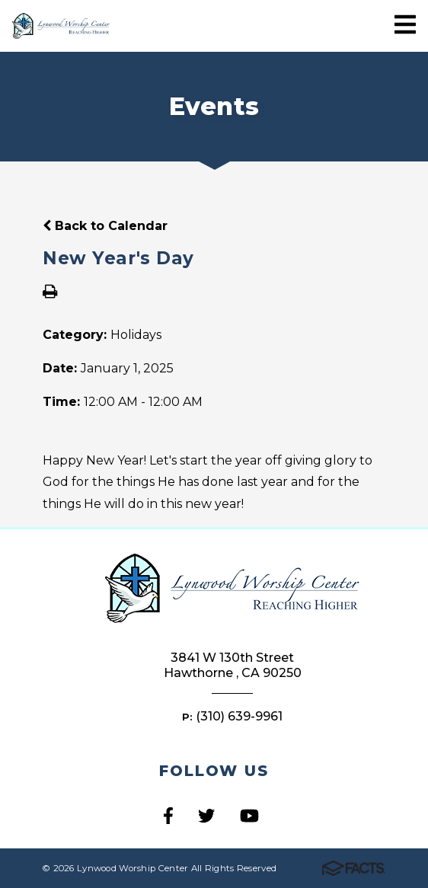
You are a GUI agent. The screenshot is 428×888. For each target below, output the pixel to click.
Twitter (206, 815)
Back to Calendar (105, 226)
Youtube (249, 815)
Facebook (168, 815)
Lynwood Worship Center (61, 26)
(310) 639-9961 (239, 716)
